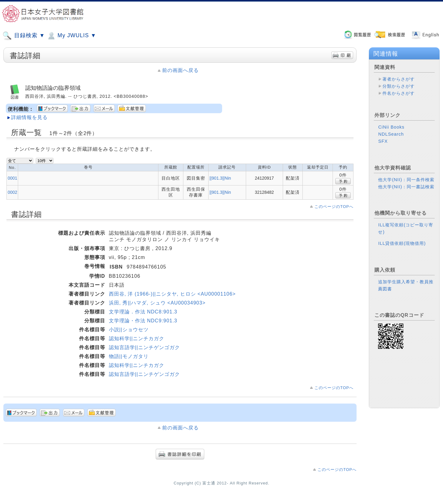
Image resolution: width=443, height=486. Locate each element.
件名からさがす (398, 93)
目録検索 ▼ (23, 35)
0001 (12, 178)
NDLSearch (391, 134)
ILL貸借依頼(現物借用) (402, 243)
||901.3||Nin (220, 178)
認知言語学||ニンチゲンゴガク (144, 347)
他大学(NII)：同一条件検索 (406, 179)
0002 (12, 192)
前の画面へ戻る (180, 70)
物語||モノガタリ (129, 356)
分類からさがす (398, 86)
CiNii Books (391, 127)
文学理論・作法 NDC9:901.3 (143, 320)
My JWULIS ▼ (71, 35)
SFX (383, 141)
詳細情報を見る (29, 117)
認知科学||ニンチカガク (136, 338)
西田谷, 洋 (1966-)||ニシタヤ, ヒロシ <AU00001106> (172, 294)
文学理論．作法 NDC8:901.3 (143, 311)
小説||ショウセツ (129, 329)
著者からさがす (398, 79)
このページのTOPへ (333, 206)
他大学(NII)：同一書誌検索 (406, 186)
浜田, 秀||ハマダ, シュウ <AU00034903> (157, 302)
